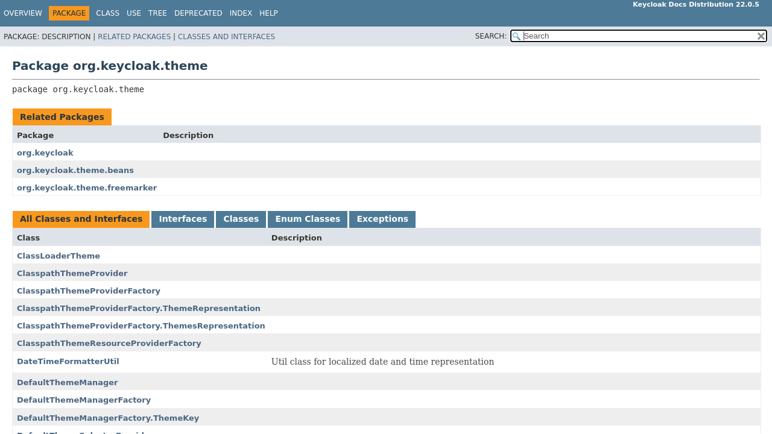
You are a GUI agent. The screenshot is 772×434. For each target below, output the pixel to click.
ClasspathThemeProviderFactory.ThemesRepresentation (141, 325)
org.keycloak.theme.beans (75, 170)
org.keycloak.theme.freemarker (87, 187)
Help (268, 13)
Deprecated (198, 13)
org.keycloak (45, 152)
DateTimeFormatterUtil (68, 361)
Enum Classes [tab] (307, 219)
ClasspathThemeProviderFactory (88, 290)
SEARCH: (491, 36)
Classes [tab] (241, 219)
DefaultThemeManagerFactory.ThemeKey (108, 418)
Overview (23, 13)
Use (134, 13)
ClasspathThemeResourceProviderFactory (109, 343)
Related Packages (134, 37)
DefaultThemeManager (67, 382)
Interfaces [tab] (183, 219)
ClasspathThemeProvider (72, 273)
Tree (157, 13)
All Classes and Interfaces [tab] (81, 219)
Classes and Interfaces (226, 37)
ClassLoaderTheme (58, 255)
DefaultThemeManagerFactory (84, 399)
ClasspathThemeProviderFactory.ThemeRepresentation (139, 308)
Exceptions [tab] (382, 219)
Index (241, 13)
